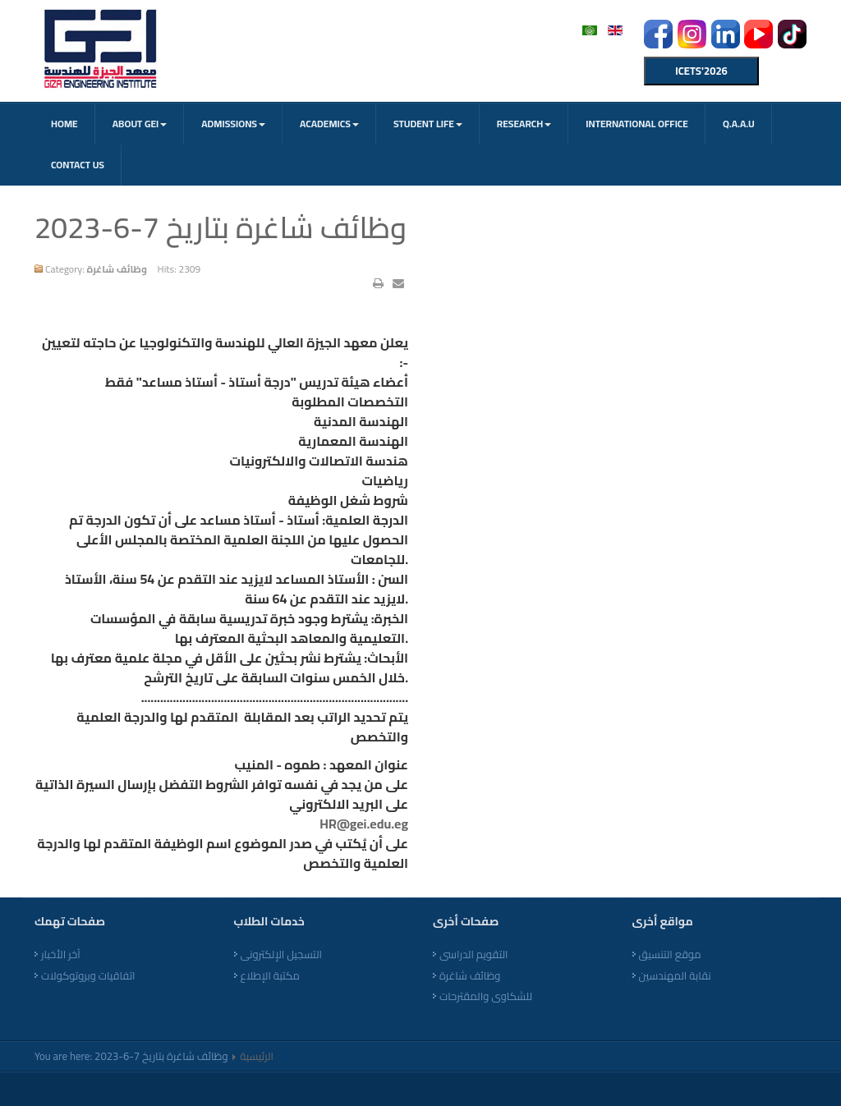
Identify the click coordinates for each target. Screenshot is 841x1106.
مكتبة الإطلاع (270, 976)
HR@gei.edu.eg (363, 823)
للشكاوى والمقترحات (485, 997)
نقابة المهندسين (675, 976)
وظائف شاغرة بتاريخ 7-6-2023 (220, 227)
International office (637, 123)
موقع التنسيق (670, 955)
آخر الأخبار (60, 955)
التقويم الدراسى (473, 955)
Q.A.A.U (739, 123)
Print (378, 283)
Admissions (233, 123)
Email (398, 283)
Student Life (427, 123)
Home (64, 123)
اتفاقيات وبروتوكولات (88, 976)
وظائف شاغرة (469, 976)
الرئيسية (256, 1056)
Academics (329, 123)
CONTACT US (77, 164)
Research (524, 123)
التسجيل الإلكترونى (281, 955)
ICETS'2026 (701, 70)
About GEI (140, 123)
